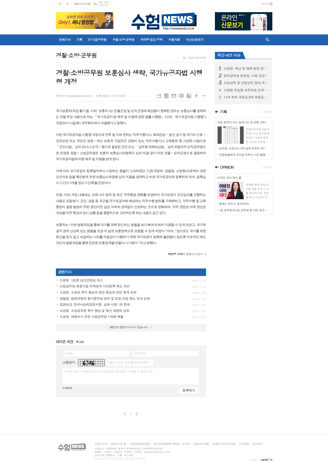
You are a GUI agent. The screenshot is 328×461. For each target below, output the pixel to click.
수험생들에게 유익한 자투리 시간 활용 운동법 (244, 155)
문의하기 (257, 444)
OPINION (227, 167)
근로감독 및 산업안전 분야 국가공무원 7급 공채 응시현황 (246, 83)
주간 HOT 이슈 (229, 55)
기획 (79, 39)
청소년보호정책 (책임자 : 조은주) (171, 444)
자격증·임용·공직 (151, 39)
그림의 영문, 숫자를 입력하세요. (129, 362)
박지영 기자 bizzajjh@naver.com (74, 96)
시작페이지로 (60, 4)
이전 (124, 413)
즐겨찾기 (67, 4)
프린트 (181, 96)
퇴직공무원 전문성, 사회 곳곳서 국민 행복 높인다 (246, 76)
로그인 (264, 3)
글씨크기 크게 (196, 96)
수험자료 (174, 39)
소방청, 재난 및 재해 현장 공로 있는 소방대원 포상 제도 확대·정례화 (246, 68)
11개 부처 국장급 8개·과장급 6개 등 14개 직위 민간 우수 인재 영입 (246, 97)
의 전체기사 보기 (185, 254)
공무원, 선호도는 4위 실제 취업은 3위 (242, 148)
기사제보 (244, 444)
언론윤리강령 (201, 444)
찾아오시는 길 (118, 444)
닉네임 (68, 353)
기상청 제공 (103, 5)
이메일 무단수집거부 (223, 444)
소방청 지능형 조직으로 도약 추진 (246, 90)
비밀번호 (140, 353)
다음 (136, 413)
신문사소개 (101, 444)
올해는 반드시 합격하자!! (234, 204)
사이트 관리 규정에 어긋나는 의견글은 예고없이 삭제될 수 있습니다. (109, 371)
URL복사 (159, 96)
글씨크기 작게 (204, 96)
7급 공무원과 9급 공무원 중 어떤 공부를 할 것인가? (244, 210)
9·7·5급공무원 (97, 39)
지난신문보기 (194, 39)
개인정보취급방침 (140, 444)
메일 (174, 96)
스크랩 (189, 96)
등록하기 (188, 390)
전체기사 (65, 39)
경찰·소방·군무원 (123, 39)
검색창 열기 (266, 40)
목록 (166, 96)
